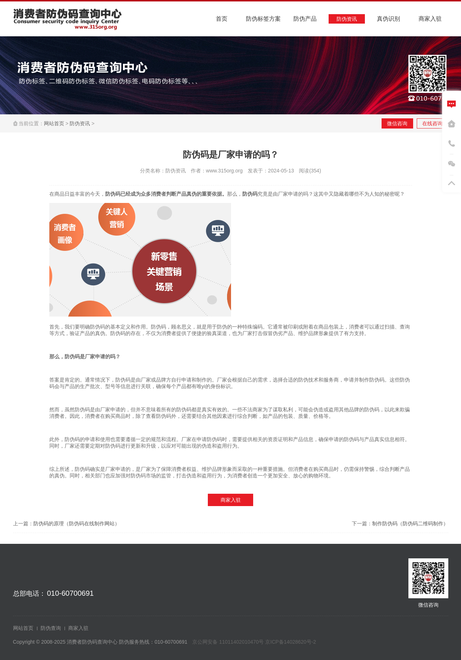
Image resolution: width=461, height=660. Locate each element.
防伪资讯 (80, 123)
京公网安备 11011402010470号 (228, 642)
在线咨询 (432, 123)
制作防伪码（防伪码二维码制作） (410, 523)
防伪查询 (51, 628)
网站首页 (54, 123)
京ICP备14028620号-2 (290, 642)
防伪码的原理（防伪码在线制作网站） (76, 523)
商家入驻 (231, 500)
